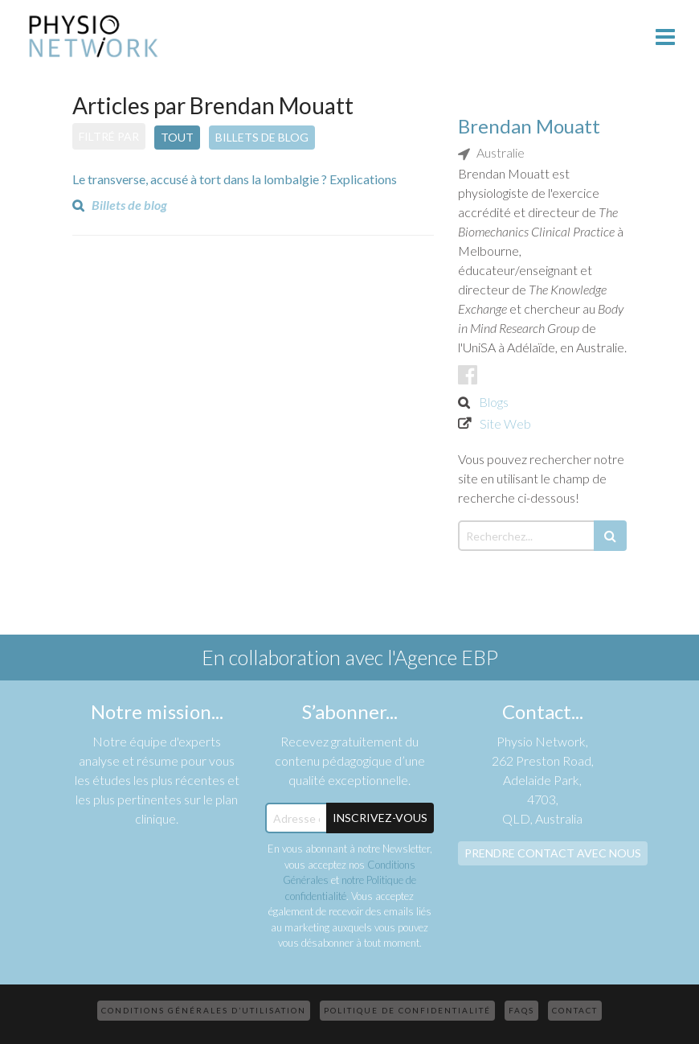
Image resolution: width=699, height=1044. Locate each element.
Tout (177, 137)
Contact (575, 1010)
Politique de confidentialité (407, 1010)
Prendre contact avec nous (552, 853)
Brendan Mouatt (529, 126)
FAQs (521, 1010)
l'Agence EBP (442, 657)
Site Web (505, 423)
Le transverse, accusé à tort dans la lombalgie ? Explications (234, 179)
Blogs (494, 401)
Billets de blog (262, 137)
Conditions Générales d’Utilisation (203, 1010)
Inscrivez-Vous (380, 817)
